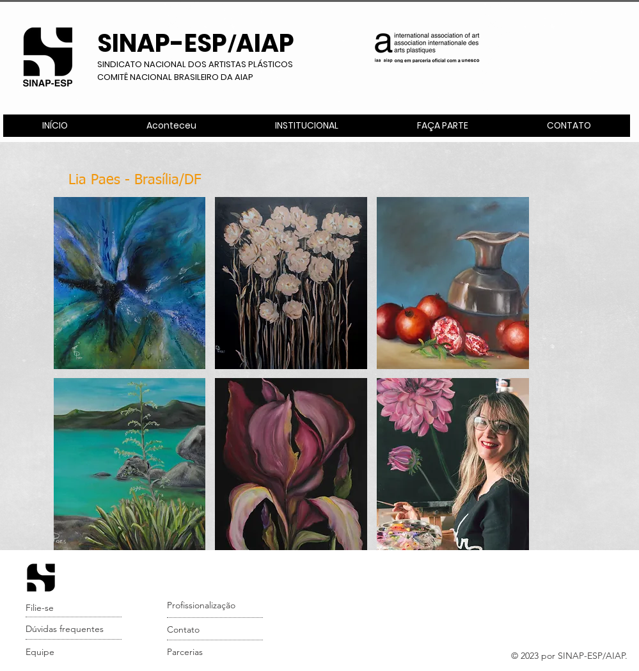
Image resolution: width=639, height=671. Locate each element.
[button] (306, 125)
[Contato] (216, 630)
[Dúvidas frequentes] (74, 629)
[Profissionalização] (216, 605)
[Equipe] (74, 652)
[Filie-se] (74, 608)
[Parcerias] (216, 652)
